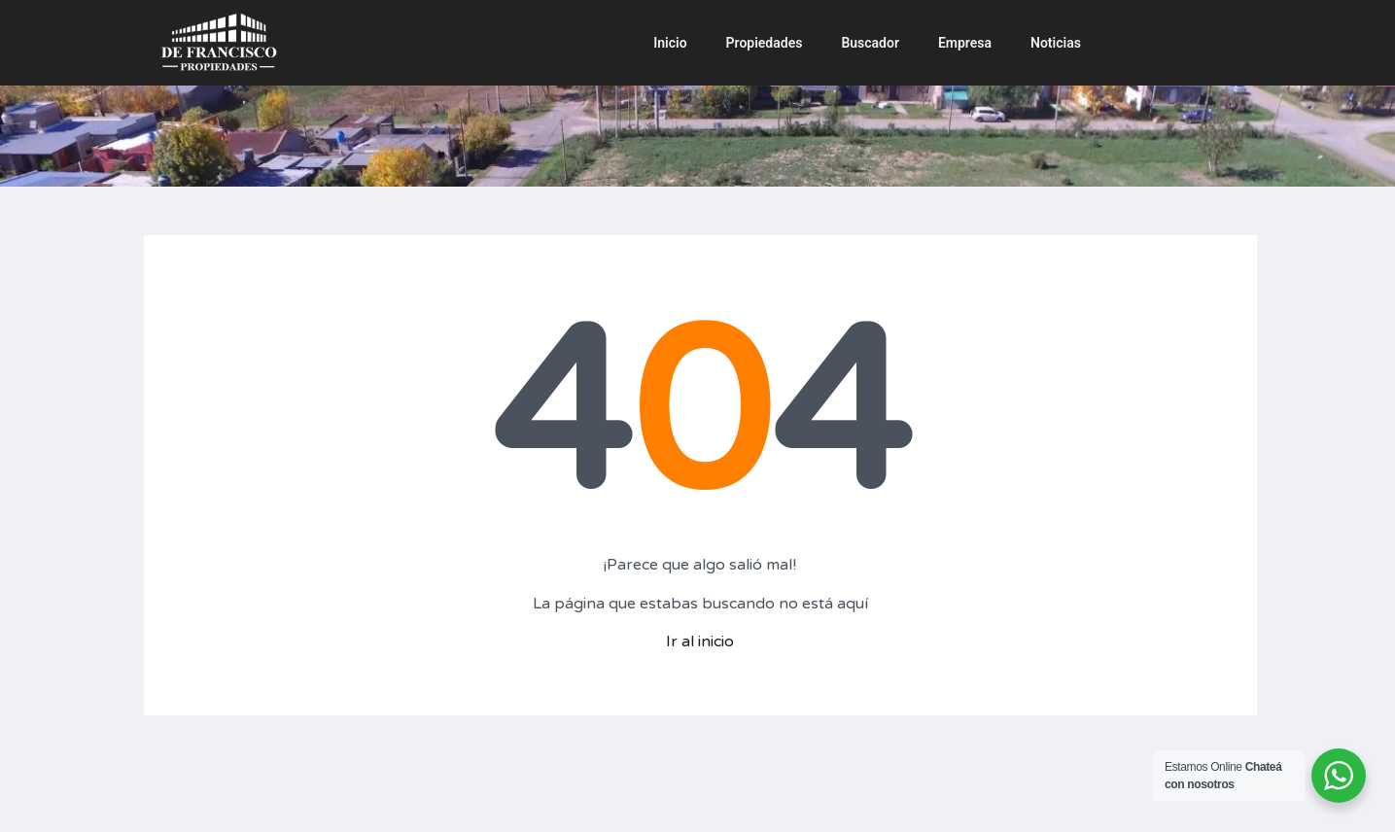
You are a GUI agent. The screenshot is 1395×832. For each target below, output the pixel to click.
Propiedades (764, 43)
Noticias (1055, 43)
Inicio (669, 43)
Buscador (870, 43)
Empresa (965, 43)
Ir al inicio (700, 641)
